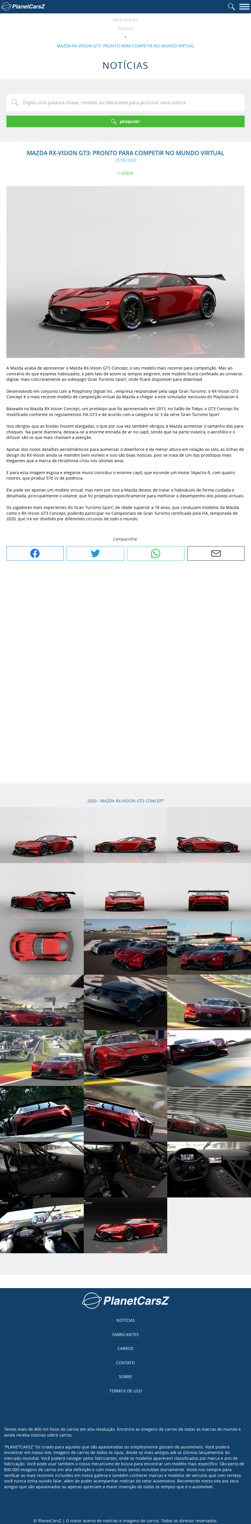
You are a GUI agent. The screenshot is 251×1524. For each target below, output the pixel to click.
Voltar (127, 173)
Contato (125, 1362)
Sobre (125, 1376)
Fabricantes (125, 1334)
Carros (125, 1348)
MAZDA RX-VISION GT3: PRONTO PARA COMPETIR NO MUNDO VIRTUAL (125, 46)
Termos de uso (125, 1391)
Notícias (125, 28)
